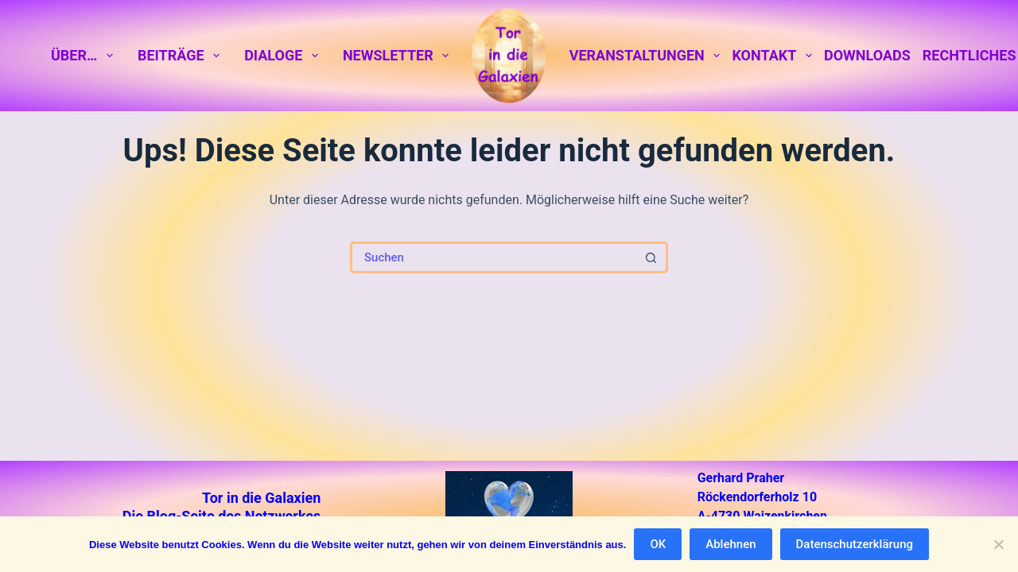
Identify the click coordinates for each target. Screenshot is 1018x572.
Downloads (867, 55)
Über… (85, 55)
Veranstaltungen (647, 55)
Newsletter (399, 55)
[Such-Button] (652, 257)
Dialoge (284, 55)
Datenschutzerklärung (854, 544)
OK (658, 544)
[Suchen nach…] (493, 257)
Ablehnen (730, 544)
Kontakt (775, 55)
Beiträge (182, 55)
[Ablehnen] (998, 544)
